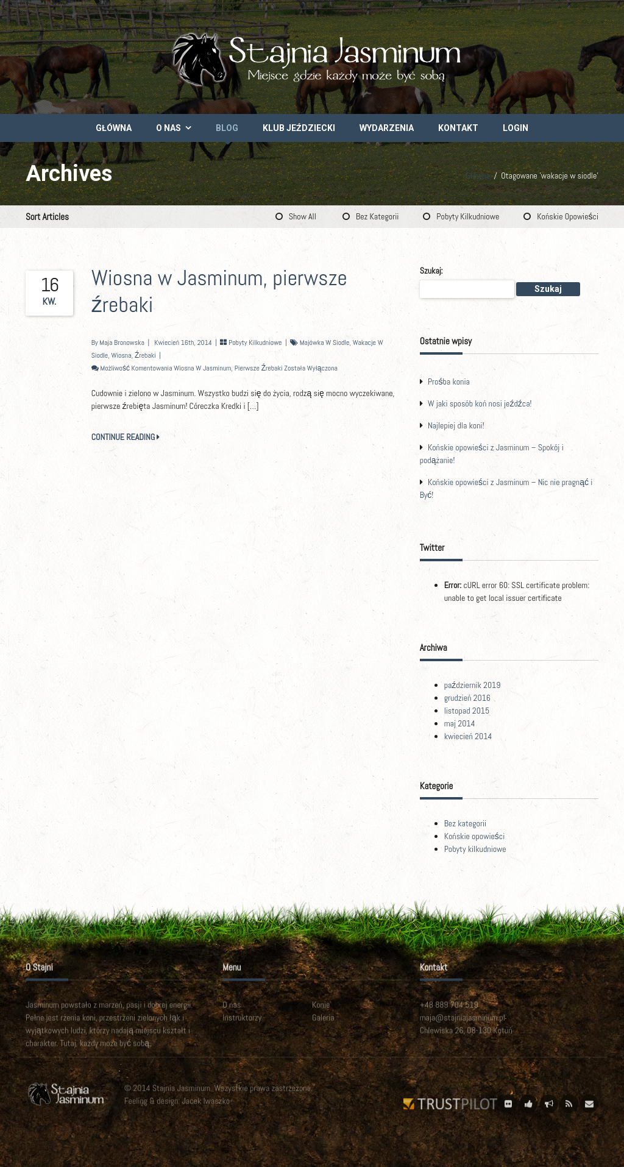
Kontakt (458, 128)
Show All (302, 216)
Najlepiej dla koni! (456, 425)
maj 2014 (459, 723)
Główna (114, 128)
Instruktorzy (241, 1026)
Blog (227, 128)
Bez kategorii (377, 216)
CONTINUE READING (125, 436)
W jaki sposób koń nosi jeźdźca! (480, 403)
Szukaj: (431, 270)
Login (515, 128)
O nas (168, 128)
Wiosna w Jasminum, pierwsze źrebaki (219, 291)
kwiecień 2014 (468, 736)
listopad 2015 (467, 710)
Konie (321, 1014)
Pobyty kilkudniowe (467, 216)
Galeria (323, 1026)
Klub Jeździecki (299, 128)
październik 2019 (472, 684)
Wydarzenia (387, 128)
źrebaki (145, 355)
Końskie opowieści (567, 216)
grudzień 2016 (467, 697)
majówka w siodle (325, 342)
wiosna (121, 355)
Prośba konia (449, 381)
